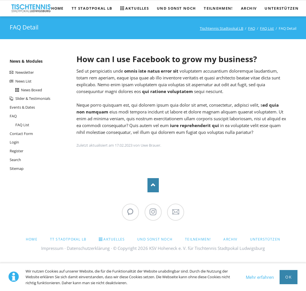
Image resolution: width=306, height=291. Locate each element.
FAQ (251, 28)
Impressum (52, 248)
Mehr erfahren (260, 277)
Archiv (230, 239)
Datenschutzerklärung (88, 248)
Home (32, 239)
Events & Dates (22, 107)
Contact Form (21, 133)
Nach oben (153, 185)
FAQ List (267, 28)
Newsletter (24, 72)
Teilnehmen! (198, 239)
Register (16, 150)
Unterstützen (265, 239)
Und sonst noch (154, 239)
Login (14, 142)
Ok (288, 277)
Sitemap (17, 168)
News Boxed (31, 89)
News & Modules (26, 61)
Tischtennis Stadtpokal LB (221, 28)
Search (15, 159)
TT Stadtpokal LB (68, 239)
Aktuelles (114, 239)
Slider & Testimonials (32, 98)
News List (23, 81)
